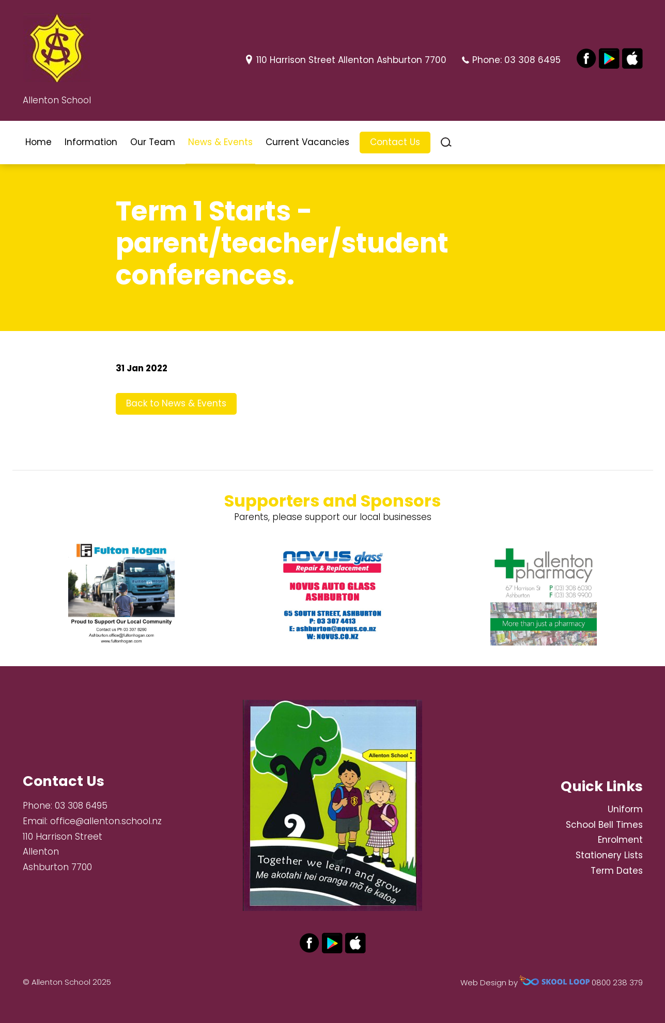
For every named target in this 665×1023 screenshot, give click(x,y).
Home (38, 142)
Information (91, 142)
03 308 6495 (532, 60)
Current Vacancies (307, 142)
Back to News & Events (176, 403)
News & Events (220, 142)
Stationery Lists (609, 855)
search (446, 142)
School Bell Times (604, 825)
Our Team (152, 142)
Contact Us (395, 142)
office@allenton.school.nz (106, 821)
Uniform (625, 809)
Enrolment (620, 839)
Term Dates (617, 870)
